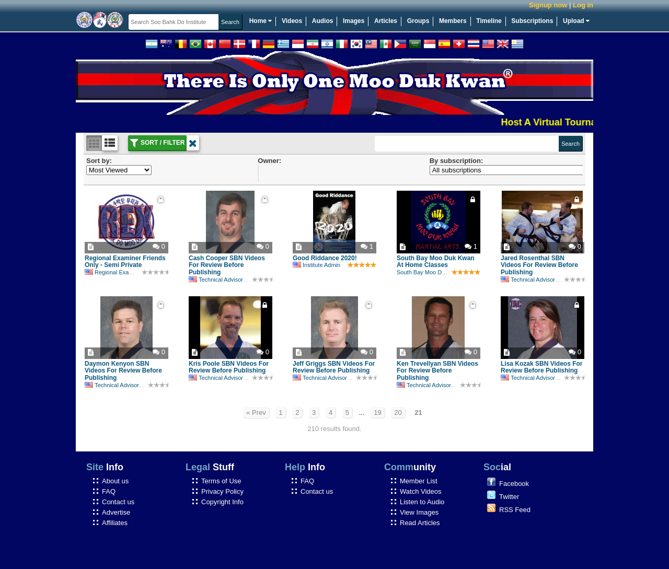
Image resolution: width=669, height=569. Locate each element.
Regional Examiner (114, 272)
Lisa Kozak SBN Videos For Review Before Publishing (542, 367)
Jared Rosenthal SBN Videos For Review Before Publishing (539, 265)
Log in (583, 5)
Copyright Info (222, 502)
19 (377, 412)
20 (397, 412)
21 (418, 412)
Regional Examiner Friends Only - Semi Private (125, 261)
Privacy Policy (222, 491)
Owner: (269, 161)
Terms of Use (221, 481)
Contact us (118, 502)
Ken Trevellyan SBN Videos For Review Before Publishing (437, 371)
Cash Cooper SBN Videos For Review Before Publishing (227, 265)
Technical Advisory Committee (232, 279)
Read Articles (420, 523)
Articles (385, 21)
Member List (418, 481)
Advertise (116, 512)
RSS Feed (514, 510)
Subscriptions (532, 21)
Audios (322, 21)
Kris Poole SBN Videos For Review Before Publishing (229, 367)
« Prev (256, 412)
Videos (292, 21)
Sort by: (99, 161)
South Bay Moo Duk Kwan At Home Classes (436, 261)
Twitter (509, 497)
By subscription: (456, 161)
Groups (418, 21)
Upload (576, 21)
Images (353, 21)
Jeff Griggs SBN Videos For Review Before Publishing (334, 367)
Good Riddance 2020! (325, 258)
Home (260, 21)
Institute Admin (316, 265)
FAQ (109, 491)
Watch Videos (421, 491)
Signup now (548, 5)
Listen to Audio (422, 502)
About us (115, 481)
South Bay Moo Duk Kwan (430, 272)
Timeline (488, 21)
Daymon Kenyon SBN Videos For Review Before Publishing (123, 371)
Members (453, 21)
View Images (419, 512)
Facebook (514, 483)
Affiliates (115, 523)
